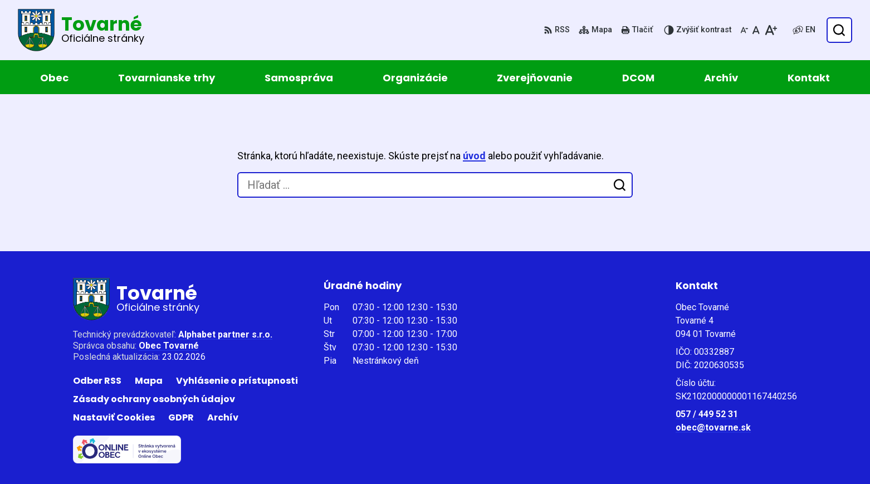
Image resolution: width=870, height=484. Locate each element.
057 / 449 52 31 (707, 414)
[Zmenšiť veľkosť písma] (744, 30)
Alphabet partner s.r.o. (225, 334)
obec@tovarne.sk (713, 427)
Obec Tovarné (169, 345)
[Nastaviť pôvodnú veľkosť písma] (756, 30)
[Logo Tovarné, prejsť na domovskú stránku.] (81, 30)
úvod (474, 156)
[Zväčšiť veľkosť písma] (770, 30)
